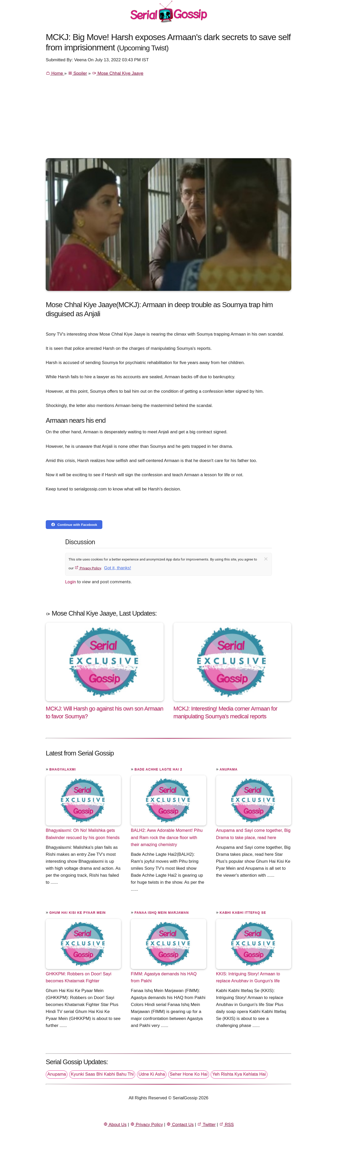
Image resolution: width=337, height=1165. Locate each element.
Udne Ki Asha (152, 1074)
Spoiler (77, 73)
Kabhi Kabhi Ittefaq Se (243, 912)
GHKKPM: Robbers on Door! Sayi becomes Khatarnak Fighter (78, 977)
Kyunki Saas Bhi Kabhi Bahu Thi (102, 1074)
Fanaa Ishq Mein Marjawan (161, 912)
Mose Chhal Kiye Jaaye (117, 73)
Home (55, 73)
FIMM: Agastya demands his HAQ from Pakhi (164, 977)
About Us (115, 1124)
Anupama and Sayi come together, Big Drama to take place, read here (253, 834)
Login (70, 581)
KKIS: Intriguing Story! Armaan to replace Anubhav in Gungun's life (248, 977)
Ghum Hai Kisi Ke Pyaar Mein (77, 912)
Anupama (229, 769)
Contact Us (180, 1124)
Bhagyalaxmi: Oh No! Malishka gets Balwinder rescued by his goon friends (83, 834)
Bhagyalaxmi (62, 769)
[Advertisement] (168, 119)
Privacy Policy (87, 568)
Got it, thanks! (117, 567)
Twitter (206, 1124)
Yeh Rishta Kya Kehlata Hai (239, 1074)
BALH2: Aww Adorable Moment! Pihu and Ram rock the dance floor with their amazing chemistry (167, 837)
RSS (226, 1124)
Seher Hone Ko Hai (189, 1074)
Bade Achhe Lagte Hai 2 (158, 769)
